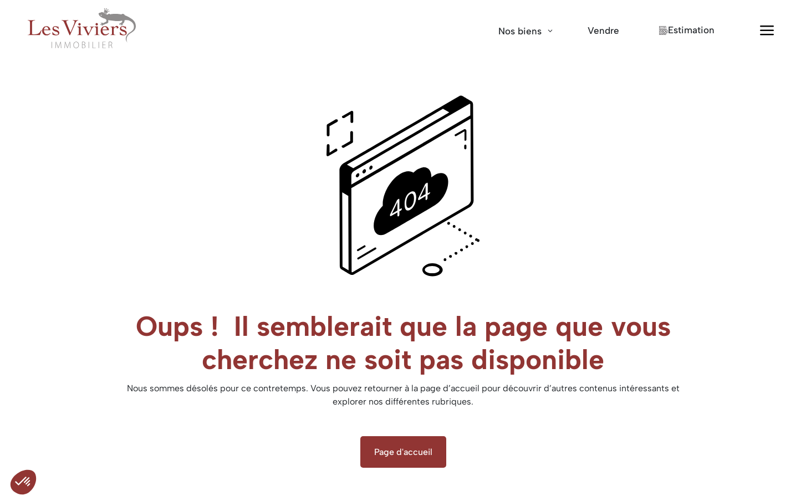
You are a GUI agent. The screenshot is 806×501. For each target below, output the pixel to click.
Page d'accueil (403, 452)
